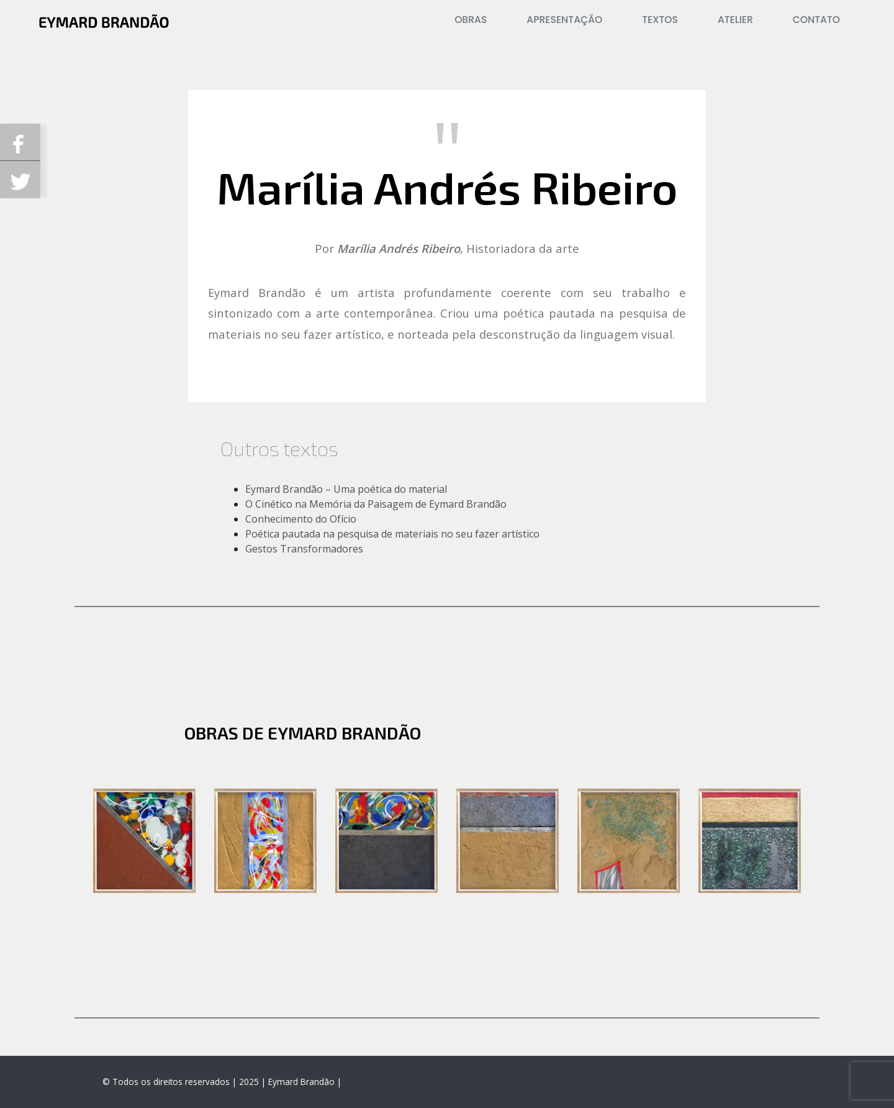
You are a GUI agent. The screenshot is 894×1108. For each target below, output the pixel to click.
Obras (470, 19)
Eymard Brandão (301, 1081)
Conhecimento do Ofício (300, 519)
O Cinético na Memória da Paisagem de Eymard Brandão (376, 504)
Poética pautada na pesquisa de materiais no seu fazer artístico (392, 534)
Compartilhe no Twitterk (20, 179)
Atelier (735, 19)
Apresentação (564, 19)
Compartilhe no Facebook (20, 142)
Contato (816, 19)
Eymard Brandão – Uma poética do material (346, 489)
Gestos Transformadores (304, 549)
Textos (660, 19)
